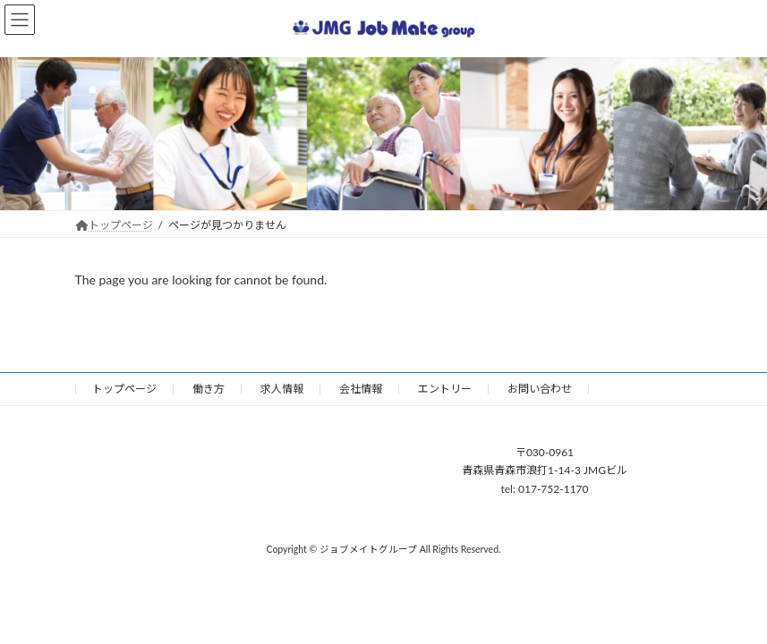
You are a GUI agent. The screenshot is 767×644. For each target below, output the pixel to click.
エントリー (445, 388)
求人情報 (281, 388)
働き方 (208, 388)
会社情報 (360, 388)
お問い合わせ (539, 388)
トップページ (124, 388)
